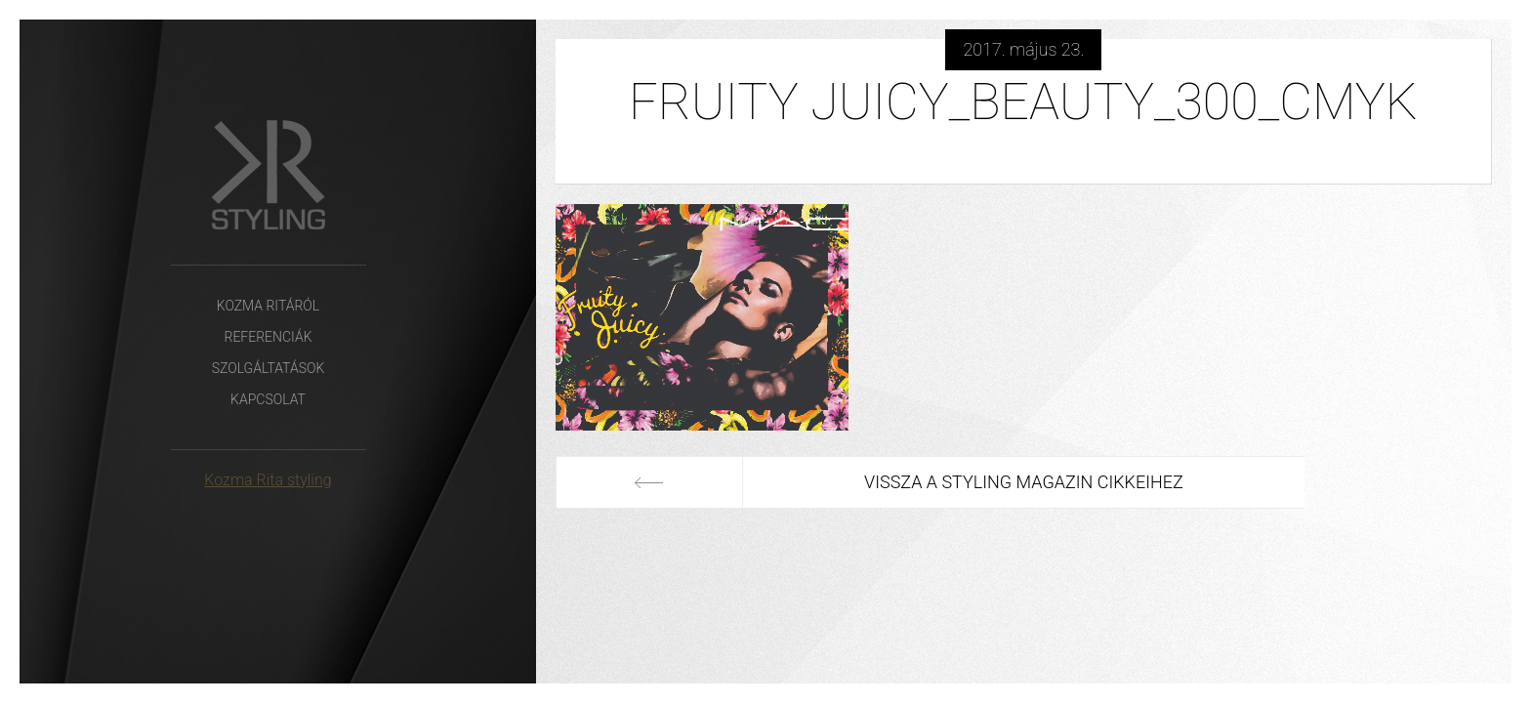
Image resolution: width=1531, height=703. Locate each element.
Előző (649, 482)
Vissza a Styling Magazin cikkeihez (1023, 482)
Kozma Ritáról (268, 305)
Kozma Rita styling (267, 480)
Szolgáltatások (268, 368)
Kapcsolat (268, 399)
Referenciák (267, 337)
